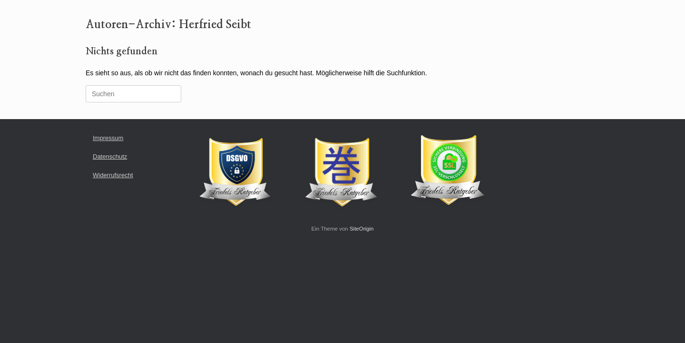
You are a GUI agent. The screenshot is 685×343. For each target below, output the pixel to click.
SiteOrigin (362, 229)
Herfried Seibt (215, 24)
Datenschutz (110, 156)
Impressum (108, 137)
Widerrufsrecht (113, 175)
